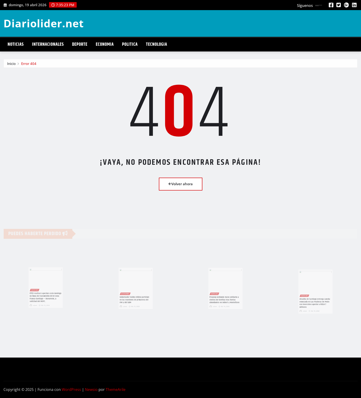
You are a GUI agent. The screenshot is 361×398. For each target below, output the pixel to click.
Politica (130, 44)
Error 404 (28, 64)
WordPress (71, 389)
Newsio (91, 389)
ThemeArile (115, 389)
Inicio (11, 64)
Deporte (79, 44)
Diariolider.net (43, 23)
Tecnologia (156, 44)
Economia (105, 44)
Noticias (16, 44)
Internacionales (48, 44)
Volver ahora (181, 184)
